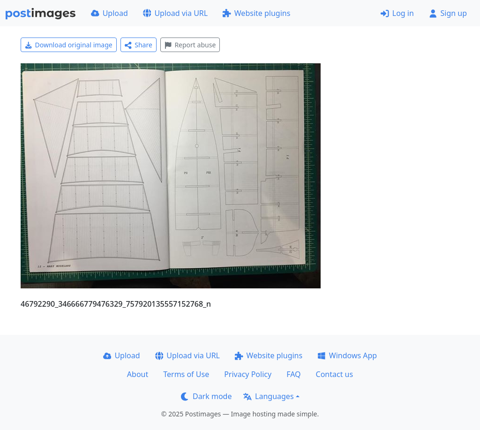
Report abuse (190, 44)
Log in (397, 13)
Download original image (68, 44)
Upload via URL (175, 13)
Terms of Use (186, 374)
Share (138, 44)
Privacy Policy (247, 374)
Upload (109, 13)
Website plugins (256, 13)
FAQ (293, 374)
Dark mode (206, 396)
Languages (268, 396)
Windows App (347, 355)
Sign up (448, 13)
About (137, 374)
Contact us (334, 374)
